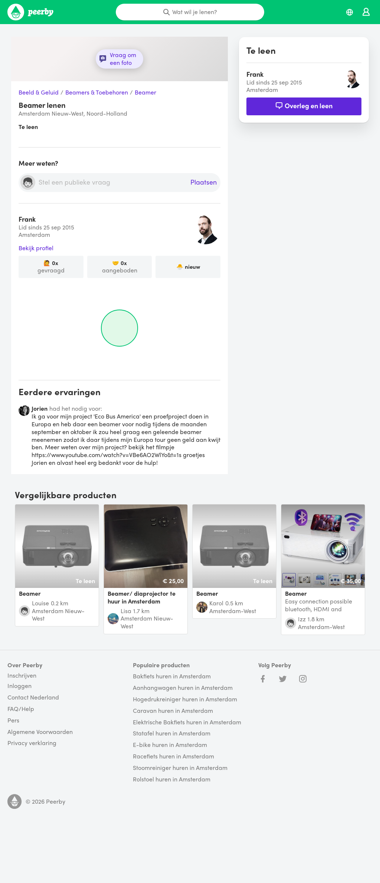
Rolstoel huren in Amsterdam (171, 779)
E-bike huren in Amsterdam (170, 745)
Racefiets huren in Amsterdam (173, 756)
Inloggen (19, 686)
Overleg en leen (303, 105)
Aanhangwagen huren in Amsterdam (183, 688)
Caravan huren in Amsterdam (173, 711)
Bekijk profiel (36, 248)
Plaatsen (203, 182)
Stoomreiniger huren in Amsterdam (180, 768)
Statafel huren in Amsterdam (171, 733)
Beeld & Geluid (39, 92)
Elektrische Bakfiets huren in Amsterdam (187, 722)
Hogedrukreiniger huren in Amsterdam (185, 699)
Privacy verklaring (31, 743)
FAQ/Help (20, 709)
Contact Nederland (33, 697)
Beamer (145, 92)
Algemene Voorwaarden (40, 732)
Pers (13, 720)
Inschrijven (21, 675)
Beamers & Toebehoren (96, 92)
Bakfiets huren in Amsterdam (172, 676)
